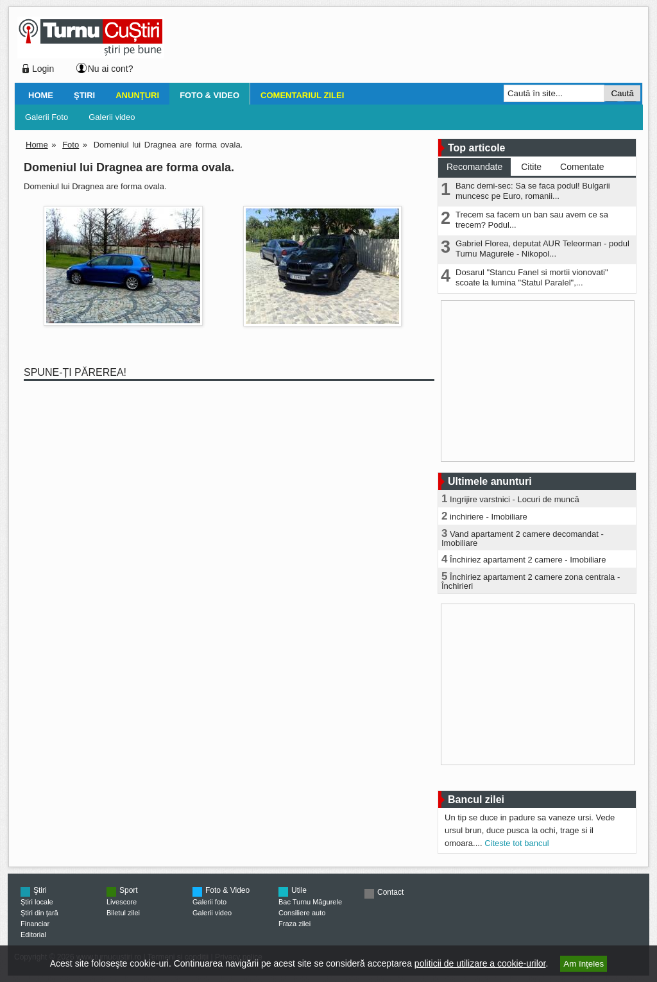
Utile (299, 890)
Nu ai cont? (110, 68)
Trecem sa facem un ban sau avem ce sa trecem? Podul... (532, 220)
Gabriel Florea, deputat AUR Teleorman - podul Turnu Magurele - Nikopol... (542, 248)
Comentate (582, 167)
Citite (531, 167)
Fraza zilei (294, 923)
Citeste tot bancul (516, 843)
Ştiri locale (37, 902)
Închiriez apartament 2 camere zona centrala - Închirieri (530, 581)
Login (43, 68)
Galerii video (112, 117)
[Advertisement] (399, 47)
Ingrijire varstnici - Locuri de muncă (514, 499)
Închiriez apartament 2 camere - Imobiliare (528, 559)
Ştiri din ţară (39, 913)
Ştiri (84, 95)
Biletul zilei (123, 913)
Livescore (122, 902)
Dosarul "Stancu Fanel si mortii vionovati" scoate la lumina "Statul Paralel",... (532, 277)
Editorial (33, 934)
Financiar (35, 923)
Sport (128, 890)
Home (40, 95)
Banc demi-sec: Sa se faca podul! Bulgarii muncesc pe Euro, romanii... (533, 191)
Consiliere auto (301, 913)
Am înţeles (583, 964)
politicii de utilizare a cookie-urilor (480, 963)
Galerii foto (209, 902)
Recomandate (474, 167)
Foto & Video (209, 95)
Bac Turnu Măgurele (310, 902)
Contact (390, 892)
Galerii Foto (46, 117)
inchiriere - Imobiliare (488, 516)
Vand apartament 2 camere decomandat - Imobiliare (522, 538)
